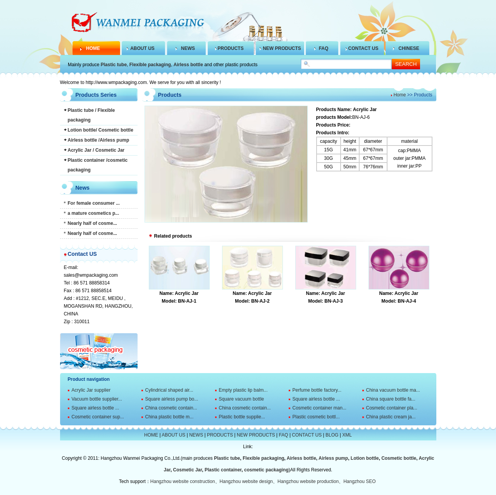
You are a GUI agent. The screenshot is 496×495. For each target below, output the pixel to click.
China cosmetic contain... (171, 408)
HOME (93, 48)
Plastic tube (114, 64)
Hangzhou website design (246, 481)
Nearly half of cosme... (92, 223)
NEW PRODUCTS (282, 48)
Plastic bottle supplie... (242, 417)
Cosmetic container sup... (98, 417)
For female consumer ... (94, 203)
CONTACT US (363, 48)
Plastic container (223, 470)
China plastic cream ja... (391, 417)
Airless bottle (188, 64)
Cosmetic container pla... (391, 408)
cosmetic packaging (266, 470)
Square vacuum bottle (241, 399)
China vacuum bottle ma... (393, 390)
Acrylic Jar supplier (91, 390)
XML (347, 435)
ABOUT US (142, 48)
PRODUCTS (230, 48)
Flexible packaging (150, 64)
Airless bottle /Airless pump (98, 140)
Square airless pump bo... (171, 399)
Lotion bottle (365, 458)
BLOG (332, 435)
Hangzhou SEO (359, 481)
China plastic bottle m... (169, 417)
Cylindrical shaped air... (169, 390)
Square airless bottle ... (316, 399)
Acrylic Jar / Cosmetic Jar (96, 150)
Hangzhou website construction (182, 481)
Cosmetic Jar (187, 470)
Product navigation (89, 379)
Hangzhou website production (308, 481)
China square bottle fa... (390, 399)
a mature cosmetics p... (93, 213)
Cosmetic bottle (398, 458)
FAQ (324, 48)
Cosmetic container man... (319, 408)
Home (399, 95)
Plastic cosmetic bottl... (316, 417)
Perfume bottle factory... (317, 390)
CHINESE (408, 48)
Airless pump (333, 458)
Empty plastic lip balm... (243, 390)
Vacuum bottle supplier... (97, 399)
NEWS (188, 48)
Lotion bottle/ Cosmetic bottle (100, 130)
